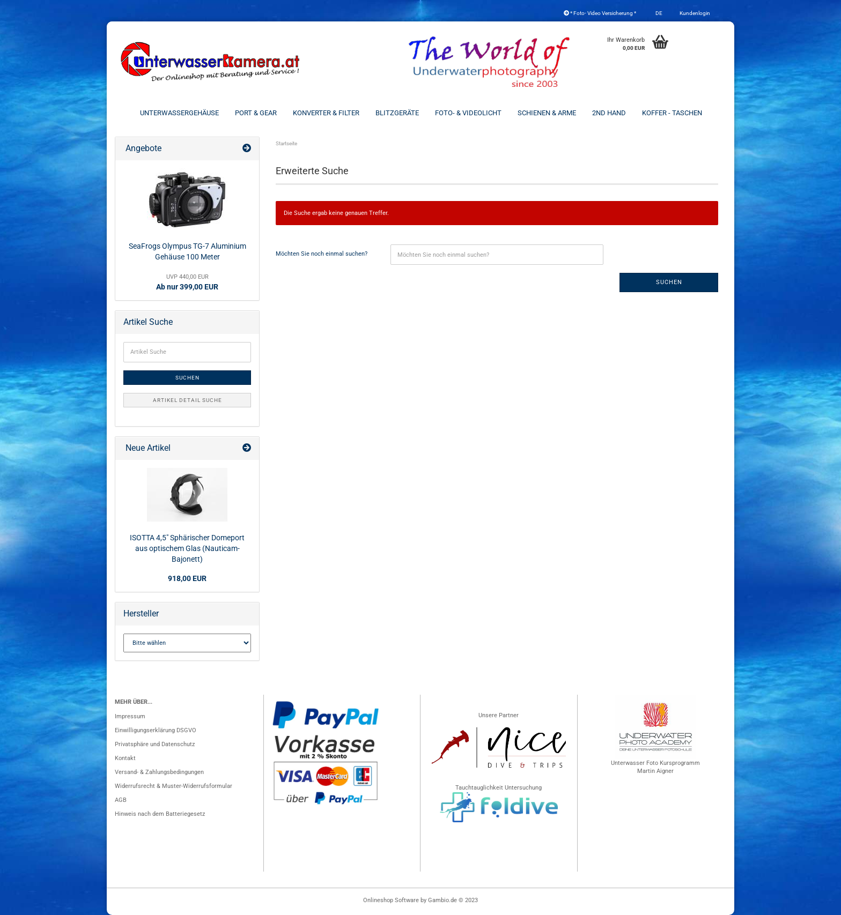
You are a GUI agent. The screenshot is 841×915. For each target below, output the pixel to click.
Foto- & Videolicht (468, 113)
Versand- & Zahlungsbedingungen (159, 772)
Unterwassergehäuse (179, 113)
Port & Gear (256, 113)
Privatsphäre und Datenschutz (155, 744)
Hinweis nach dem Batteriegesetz (160, 813)
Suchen (669, 282)
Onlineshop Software (391, 900)
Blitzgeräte (397, 113)
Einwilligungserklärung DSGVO (155, 730)
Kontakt (125, 758)
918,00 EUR (187, 578)
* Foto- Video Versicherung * (600, 13)
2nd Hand (609, 113)
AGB (121, 800)
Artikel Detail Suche (187, 400)
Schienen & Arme (547, 113)
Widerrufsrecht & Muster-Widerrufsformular (173, 786)
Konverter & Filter (326, 113)
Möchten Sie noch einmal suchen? (321, 253)
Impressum (130, 716)
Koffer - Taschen (672, 113)
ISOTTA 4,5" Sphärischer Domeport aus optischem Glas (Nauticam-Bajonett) (187, 548)
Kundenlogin (694, 13)
